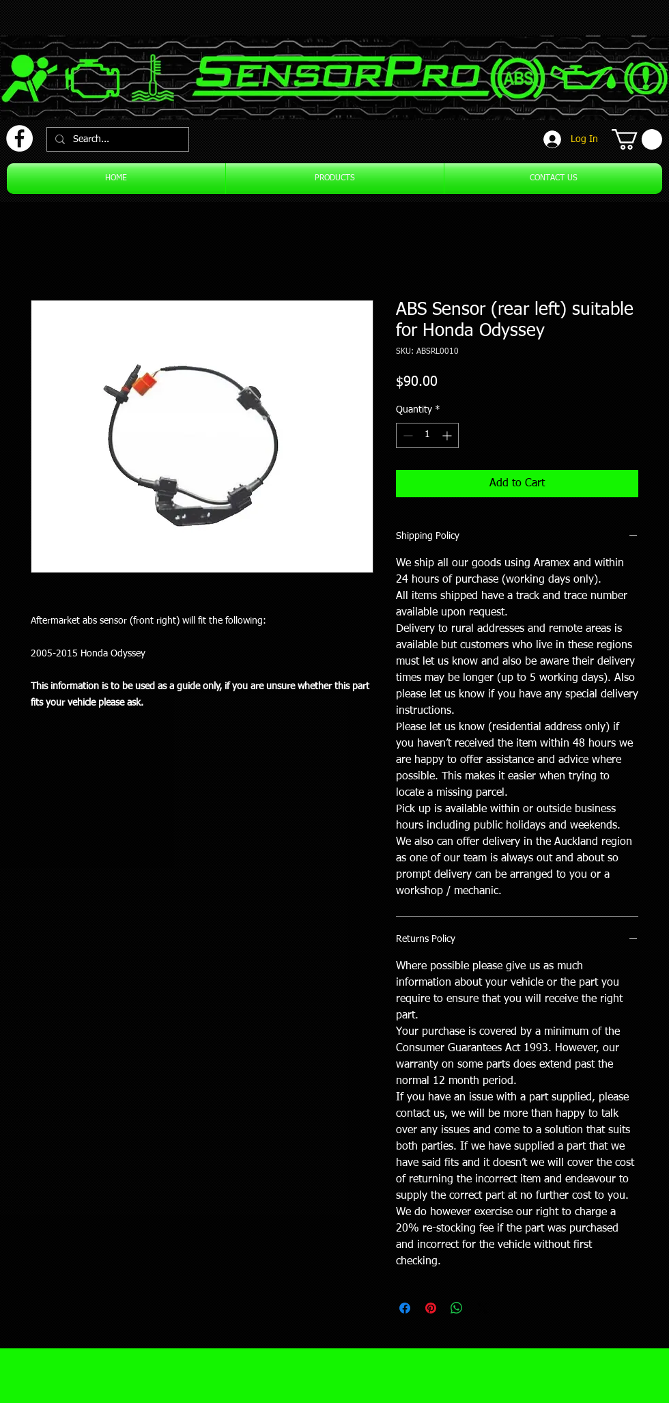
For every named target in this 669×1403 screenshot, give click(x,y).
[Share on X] (482, 1308)
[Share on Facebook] (405, 1308)
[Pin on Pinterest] (431, 1308)
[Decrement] (406, 435)
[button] (637, 139)
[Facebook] (19, 138)
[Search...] (116, 139)
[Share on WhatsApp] (457, 1308)
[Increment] (448, 435)
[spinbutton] (427, 435)
